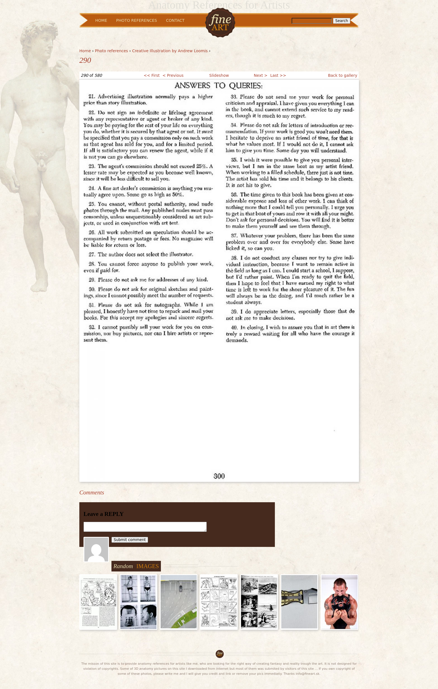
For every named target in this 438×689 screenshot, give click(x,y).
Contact (175, 20)
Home (85, 51)
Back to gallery (342, 75)
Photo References (136, 20)
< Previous (173, 75)
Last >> (278, 75)
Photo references (111, 51)
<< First (152, 75)
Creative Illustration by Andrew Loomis (170, 51)
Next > (261, 75)
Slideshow (219, 75)
